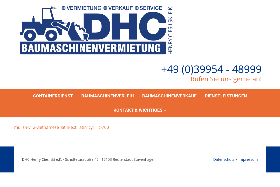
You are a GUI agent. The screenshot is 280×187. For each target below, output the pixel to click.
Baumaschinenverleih (107, 95)
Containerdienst (53, 95)
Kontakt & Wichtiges (137, 110)
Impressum (248, 159)
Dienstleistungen (226, 95)
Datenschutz (223, 159)
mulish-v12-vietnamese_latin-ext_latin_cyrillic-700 (61, 127)
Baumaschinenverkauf (169, 95)
